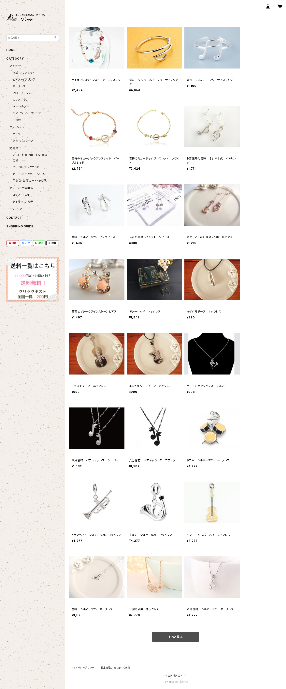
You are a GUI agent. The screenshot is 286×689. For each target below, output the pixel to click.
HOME (11, 50)
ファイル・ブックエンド (26, 167)
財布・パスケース (23, 140)
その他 (17, 119)
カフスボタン (21, 99)
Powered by (175, 681)
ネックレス (19, 86)
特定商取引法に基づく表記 (115, 667)
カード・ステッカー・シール (29, 174)
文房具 (13, 148)
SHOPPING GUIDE (19, 226)
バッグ (16, 134)
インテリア (15, 209)
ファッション (16, 127)
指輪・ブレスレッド (24, 72)
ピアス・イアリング (24, 79)
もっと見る (175, 637)
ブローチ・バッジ (23, 93)
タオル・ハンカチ (23, 201)
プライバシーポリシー (82, 667)
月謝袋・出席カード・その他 (30, 180)
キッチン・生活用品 (21, 188)
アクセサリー (17, 66)
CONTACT (14, 217)
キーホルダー (21, 106)
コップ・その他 (21, 194)
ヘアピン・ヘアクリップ (27, 113)
